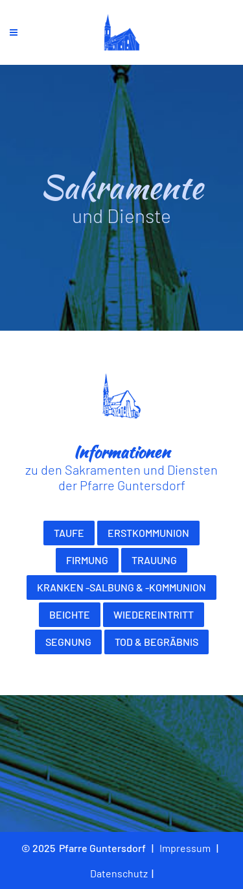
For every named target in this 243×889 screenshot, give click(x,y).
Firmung (87, 560)
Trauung (154, 560)
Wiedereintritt (153, 614)
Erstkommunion (148, 533)
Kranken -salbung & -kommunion (121, 587)
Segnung (68, 641)
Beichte (69, 614)
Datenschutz (119, 873)
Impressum (185, 848)
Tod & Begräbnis (156, 641)
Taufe (69, 533)
